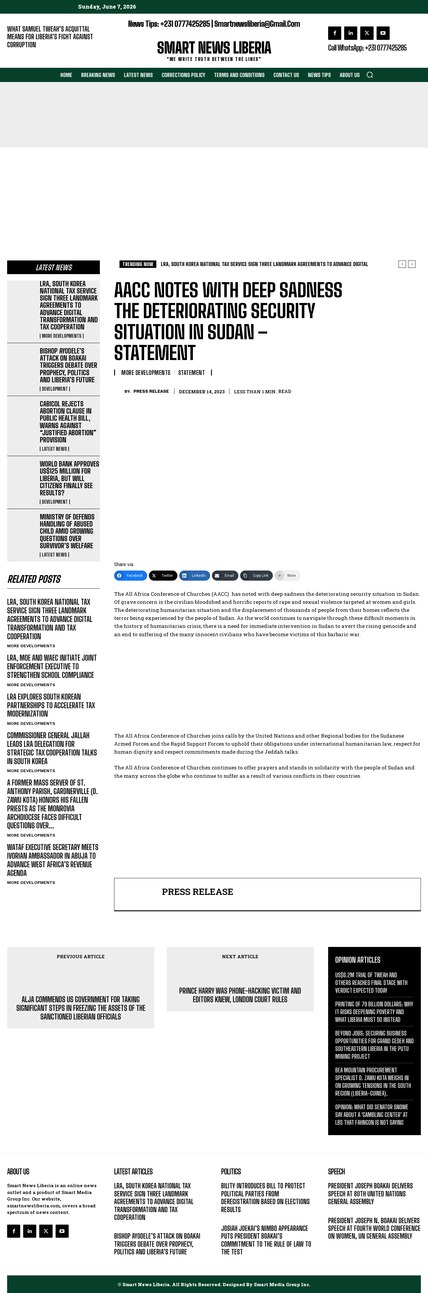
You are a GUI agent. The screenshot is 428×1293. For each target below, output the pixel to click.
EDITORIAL (17, 53)
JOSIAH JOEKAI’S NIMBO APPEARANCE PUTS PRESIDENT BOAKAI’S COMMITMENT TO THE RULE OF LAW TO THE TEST (266, 1240)
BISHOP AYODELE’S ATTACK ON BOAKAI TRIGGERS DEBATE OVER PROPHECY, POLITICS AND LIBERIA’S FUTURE (68, 365)
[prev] (402, 264)
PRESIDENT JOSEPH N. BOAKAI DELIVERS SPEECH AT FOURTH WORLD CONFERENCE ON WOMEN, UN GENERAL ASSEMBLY (374, 1228)
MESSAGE (337, 1211)
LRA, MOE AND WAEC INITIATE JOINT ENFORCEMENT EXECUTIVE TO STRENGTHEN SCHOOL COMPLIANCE (52, 666)
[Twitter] (163, 576)
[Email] (225, 576)
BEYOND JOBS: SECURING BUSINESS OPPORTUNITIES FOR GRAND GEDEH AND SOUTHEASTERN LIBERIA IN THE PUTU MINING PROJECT (374, 1045)
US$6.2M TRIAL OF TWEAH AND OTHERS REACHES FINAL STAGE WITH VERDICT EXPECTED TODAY (371, 982)
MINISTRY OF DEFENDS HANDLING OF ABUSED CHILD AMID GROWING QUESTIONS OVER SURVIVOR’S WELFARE (67, 531)
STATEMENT (191, 373)
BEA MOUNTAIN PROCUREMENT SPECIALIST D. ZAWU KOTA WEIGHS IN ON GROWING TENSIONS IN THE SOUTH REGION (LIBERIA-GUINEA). (373, 1081)
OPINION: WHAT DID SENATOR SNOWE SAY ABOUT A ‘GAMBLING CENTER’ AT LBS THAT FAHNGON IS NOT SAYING (371, 1114)
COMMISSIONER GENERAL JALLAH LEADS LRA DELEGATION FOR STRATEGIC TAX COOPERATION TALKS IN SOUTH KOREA (52, 748)
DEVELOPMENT (55, 389)
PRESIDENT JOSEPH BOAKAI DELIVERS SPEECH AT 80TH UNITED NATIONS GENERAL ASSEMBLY (370, 1194)
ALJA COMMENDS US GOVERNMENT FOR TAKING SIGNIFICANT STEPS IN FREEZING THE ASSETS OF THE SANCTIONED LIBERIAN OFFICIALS (80, 1008)
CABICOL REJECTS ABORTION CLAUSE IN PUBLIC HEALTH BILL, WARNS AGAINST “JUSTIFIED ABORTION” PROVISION (68, 422)
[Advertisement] (214, 192)
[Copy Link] (256, 576)
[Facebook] (130, 576)
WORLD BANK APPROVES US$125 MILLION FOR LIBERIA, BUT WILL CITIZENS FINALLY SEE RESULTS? (69, 478)
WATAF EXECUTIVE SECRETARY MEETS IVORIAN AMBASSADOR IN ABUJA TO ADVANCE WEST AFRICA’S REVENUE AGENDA (52, 860)
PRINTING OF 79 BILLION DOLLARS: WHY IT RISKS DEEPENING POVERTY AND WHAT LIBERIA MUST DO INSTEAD (374, 1011)
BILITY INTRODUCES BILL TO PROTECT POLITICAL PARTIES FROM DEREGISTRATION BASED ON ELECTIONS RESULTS (265, 1197)
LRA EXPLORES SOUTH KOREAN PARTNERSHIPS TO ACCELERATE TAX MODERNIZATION (51, 705)
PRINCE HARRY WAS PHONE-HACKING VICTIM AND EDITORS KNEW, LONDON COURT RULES (240, 995)
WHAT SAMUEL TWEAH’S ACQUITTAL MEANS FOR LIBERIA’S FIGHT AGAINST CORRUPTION (50, 37)
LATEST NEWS (54, 449)
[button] (370, 74)
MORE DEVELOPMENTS (61, 336)
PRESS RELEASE (151, 391)
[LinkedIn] (194, 576)
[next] (412, 264)
